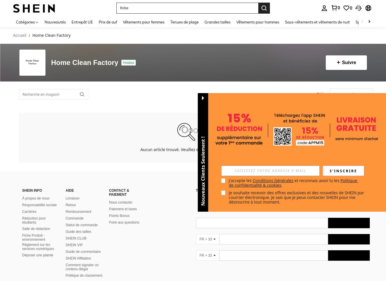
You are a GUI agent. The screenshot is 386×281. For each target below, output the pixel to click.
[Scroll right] (369, 22)
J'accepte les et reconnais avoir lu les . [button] (293, 183)
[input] (270, 171)
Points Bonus (119, 216)
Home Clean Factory (84, 62)
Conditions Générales (273, 180)
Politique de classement (84, 275)
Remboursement (79, 212)
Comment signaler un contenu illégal (82, 267)
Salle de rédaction (36, 229)
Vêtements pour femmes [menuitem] (143, 22)
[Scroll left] (362, 22)
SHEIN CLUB (76, 238)
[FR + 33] (207, 239)
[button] (187, 8)
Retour (71, 205)
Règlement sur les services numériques (38, 247)
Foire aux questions (124, 222)
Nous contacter (121, 202)
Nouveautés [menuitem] (55, 22)
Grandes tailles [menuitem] (217, 22)
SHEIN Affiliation (78, 258)
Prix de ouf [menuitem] (108, 22)
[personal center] (324, 8)
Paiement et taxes (123, 209)
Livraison (73, 198)
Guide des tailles (79, 232)
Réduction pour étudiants (34, 220)
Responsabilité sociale (39, 205)
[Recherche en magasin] (53, 94)
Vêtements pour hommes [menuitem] (257, 22)
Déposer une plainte (37, 255)
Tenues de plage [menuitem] (184, 22)
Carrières (29, 212)
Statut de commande (82, 225)
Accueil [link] (19, 35)
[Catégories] (27, 22)
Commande (75, 218)
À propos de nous (36, 198)
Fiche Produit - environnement (33, 237)
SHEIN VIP (74, 245)
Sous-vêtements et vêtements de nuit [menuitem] (317, 22)
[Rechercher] (82, 94)
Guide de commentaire (83, 252)
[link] (335, 7)
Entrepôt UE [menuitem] (82, 22)
